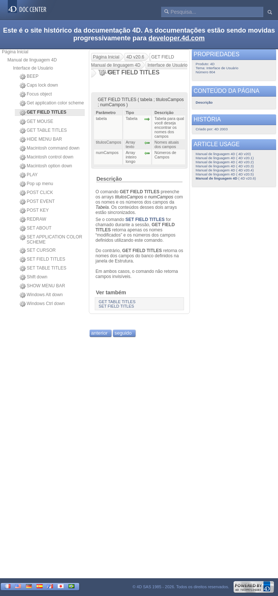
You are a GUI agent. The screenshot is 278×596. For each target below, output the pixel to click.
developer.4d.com (176, 38)
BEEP (29, 77)
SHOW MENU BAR (42, 286)
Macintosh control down (46, 157)
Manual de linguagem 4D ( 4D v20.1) (225, 158)
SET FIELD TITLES (42, 259)
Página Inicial (15, 51)
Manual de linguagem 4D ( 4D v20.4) (225, 170)
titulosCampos (129, 197)
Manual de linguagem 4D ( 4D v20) (223, 154)
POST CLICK (36, 193)
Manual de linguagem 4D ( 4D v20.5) (225, 174)
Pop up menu (36, 184)
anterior (99, 333)
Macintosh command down (50, 148)
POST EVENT (37, 202)
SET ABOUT (35, 228)
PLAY (29, 175)
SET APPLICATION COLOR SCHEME (51, 239)
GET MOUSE (36, 122)
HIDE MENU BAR (41, 140)
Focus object (36, 94)
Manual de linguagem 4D (32, 60)
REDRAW (33, 219)
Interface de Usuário (33, 68)
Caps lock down (39, 85)
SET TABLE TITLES (43, 268)
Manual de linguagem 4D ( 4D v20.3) (225, 166)
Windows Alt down (41, 295)
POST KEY (34, 211)
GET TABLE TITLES (43, 131)
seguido (122, 333)
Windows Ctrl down (42, 304)
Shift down (33, 277)
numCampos (160, 197)
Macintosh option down (46, 166)
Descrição (109, 179)
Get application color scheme (52, 103)
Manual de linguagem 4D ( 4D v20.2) (225, 162)
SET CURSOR (38, 251)
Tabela (102, 207)
